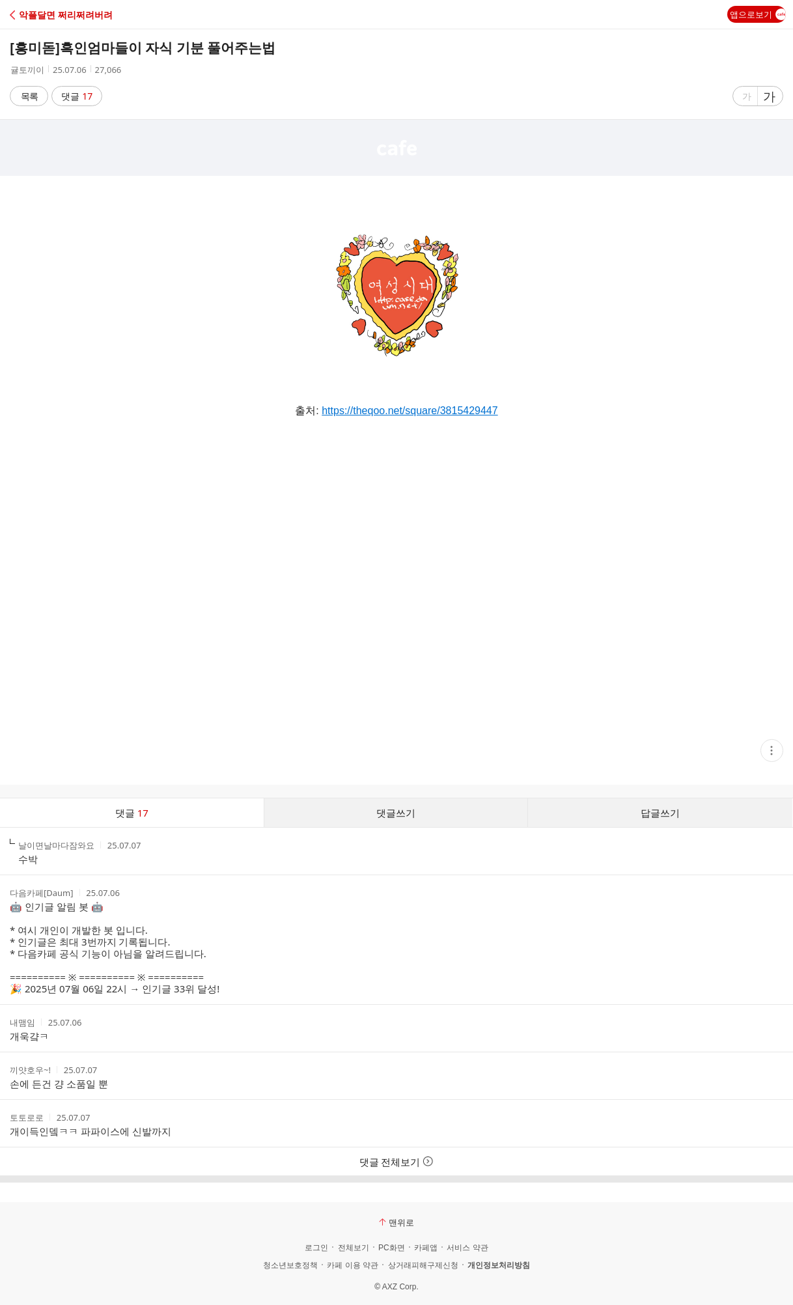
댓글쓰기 (395, 812)
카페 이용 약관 (352, 1265)
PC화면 (391, 1247)
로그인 (316, 1247)
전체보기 (353, 1247)
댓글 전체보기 (396, 1161)
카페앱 (426, 1247)
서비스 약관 (467, 1247)
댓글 (77, 96)
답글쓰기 (660, 812)
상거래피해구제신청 (423, 1265)
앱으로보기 (758, 14)
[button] (66, 14)
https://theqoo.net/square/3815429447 (409, 410)
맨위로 (396, 1222)
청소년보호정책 (290, 1265)
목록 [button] (29, 96)
